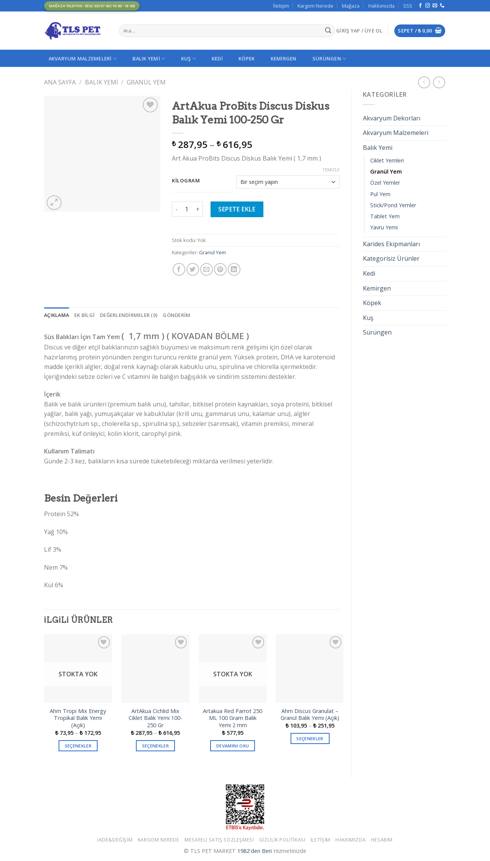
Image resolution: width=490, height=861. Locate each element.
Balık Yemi (148, 58)
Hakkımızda (381, 5)
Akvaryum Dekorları (391, 118)
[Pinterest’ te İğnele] (220, 269)
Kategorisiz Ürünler (391, 258)
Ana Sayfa (60, 82)
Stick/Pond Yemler (393, 205)
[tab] (56, 315)
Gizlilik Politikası (282, 840)
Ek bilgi (84, 315)
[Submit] (328, 30)
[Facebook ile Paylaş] (179, 269)
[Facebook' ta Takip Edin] (420, 5)
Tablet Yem (385, 216)
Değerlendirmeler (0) (128, 315)
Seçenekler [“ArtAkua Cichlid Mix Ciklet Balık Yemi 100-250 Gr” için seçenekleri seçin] (155, 746)
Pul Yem (380, 194)
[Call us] (442, 5)
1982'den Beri (254, 851)
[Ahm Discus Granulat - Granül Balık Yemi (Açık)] (310, 668)
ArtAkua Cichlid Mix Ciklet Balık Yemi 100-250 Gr (155, 718)
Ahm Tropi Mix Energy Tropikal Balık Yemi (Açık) (78, 718)
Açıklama (56, 315)
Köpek (246, 58)
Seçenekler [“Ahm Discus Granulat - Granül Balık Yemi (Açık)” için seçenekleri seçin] (309, 738)
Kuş (188, 58)
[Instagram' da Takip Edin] (427, 5)
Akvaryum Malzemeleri (83, 58)
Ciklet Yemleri (387, 160)
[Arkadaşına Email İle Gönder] (206, 269)
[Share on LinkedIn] (234, 269)
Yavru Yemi (384, 227)
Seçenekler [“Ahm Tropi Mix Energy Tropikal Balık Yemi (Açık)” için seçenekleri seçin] (78, 746)
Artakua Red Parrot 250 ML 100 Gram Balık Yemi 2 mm (232, 718)
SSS (407, 5)
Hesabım (382, 840)
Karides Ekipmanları (391, 244)
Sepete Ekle (236, 209)
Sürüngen (329, 58)
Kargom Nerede (315, 5)
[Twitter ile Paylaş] (192, 269)
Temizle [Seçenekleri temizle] (331, 169)
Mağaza (350, 5)
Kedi (217, 58)
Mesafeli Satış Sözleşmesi (219, 840)
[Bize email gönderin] (435, 5)
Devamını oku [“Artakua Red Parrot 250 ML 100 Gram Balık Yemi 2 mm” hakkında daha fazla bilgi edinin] (232, 746)
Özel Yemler (385, 182)
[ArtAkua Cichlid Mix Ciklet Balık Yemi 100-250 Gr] (155, 668)
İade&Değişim (114, 840)
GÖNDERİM (176, 315)
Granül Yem (146, 82)
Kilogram (186, 181)
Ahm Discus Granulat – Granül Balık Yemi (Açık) (310, 715)
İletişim (281, 5)
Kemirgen (284, 58)
